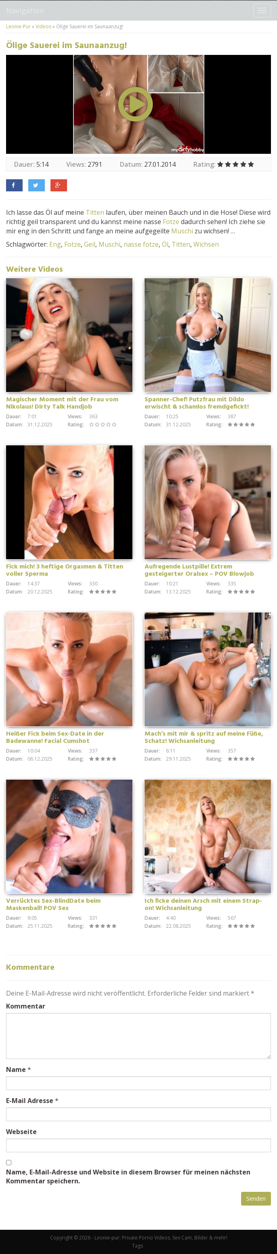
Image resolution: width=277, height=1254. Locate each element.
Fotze (171, 221)
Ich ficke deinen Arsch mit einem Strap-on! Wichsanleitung (203, 905)
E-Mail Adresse (29, 1100)
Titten (95, 212)
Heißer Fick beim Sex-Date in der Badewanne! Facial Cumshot (55, 738)
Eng (55, 244)
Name (16, 1069)
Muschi (182, 230)
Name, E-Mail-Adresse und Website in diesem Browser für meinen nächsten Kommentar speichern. (128, 1177)
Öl (165, 244)
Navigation (25, 10)
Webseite (21, 1131)
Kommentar (25, 1006)
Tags (137, 1245)
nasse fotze (141, 244)
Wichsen (206, 244)
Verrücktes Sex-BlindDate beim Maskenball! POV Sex (53, 905)
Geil (89, 244)
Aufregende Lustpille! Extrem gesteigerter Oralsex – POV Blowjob (199, 570)
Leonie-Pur (18, 26)
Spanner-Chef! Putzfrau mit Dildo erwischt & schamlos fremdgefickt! (197, 403)
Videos (43, 26)
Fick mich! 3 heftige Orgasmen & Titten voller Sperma (64, 570)
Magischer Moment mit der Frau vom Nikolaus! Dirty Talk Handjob (62, 403)
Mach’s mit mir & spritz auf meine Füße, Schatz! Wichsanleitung (204, 738)
